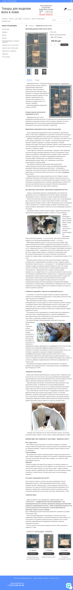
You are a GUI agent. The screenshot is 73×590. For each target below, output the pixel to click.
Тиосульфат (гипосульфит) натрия (64, 558)
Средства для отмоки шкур (10, 48)
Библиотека (6, 21)
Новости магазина (38, 19)
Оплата (11, 19)
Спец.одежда (6, 57)
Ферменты (5, 54)
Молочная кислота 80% (48, 557)
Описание (29, 80)
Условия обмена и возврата (41, 578)
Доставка (18, 19)
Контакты (26, 19)
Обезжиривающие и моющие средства (10, 41)
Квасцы (4, 35)
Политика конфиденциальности (23, 578)
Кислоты (31, 26)
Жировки (4, 32)
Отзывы (37, 80)
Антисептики (5, 29)
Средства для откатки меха (10, 45)
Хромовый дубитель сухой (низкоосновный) (32, 558)
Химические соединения (9, 51)
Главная (5, 19)
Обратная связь (54, 578)
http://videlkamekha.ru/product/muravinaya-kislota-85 (41, 511)
